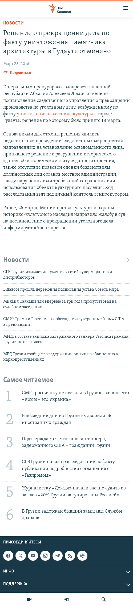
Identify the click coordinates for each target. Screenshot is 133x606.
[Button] (17, 74)
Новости (13, 23)
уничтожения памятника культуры (55, 114)
